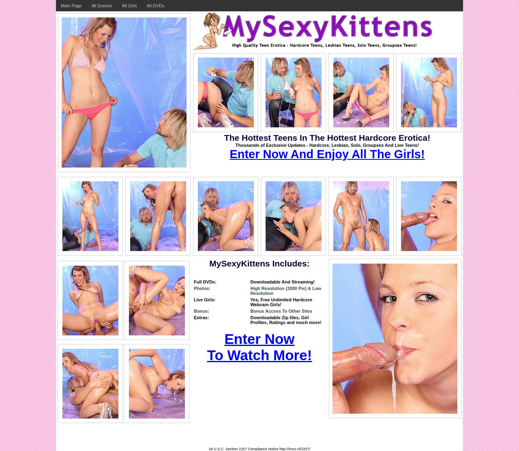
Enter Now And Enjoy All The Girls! (327, 154)
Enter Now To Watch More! (259, 347)
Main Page (71, 5)
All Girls (129, 5)
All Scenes (102, 5)
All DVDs (155, 5)
